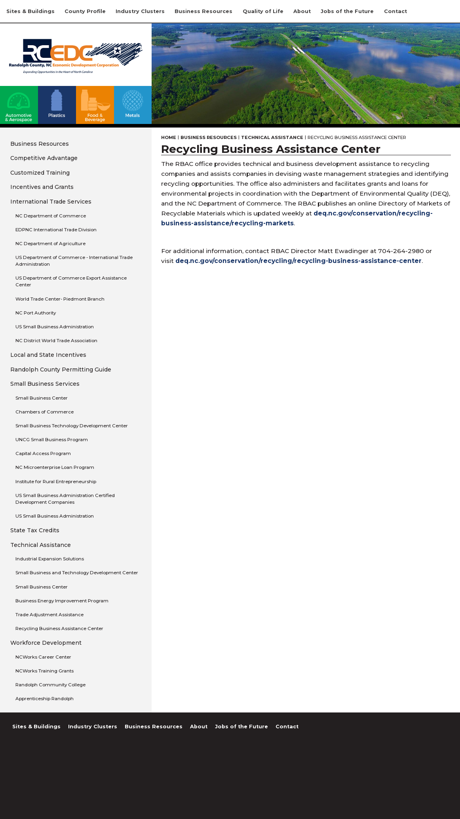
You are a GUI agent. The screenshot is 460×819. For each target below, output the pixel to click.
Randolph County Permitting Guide (60, 369)
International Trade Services (50, 201)
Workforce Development (46, 643)
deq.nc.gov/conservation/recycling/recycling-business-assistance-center (298, 261)
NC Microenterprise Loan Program (54, 467)
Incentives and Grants (42, 187)
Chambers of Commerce (44, 412)
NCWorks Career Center (43, 657)
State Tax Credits (34, 530)
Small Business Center (41, 398)
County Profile (85, 11)
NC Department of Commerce (50, 216)
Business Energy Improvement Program (61, 601)
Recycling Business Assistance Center (59, 628)
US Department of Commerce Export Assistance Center (71, 281)
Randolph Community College (50, 685)
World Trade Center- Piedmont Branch (60, 299)
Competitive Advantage (44, 158)
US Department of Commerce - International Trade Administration (74, 261)
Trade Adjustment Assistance (49, 614)
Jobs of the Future (347, 11)
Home (168, 137)
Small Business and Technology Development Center (76, 572)
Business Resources (203, 11)
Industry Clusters (140, 11)
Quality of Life (263, 11)
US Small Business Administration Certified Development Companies (65, 499)
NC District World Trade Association (56, 340)
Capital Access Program (43, 453)
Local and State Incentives (48, 355)
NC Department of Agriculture (50, 243)
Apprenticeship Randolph (44, 698)
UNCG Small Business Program (51, 439)
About (302, 11)
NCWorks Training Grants (44, 671)
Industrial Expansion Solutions (49, 559)
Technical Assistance (40, 545)
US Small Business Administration (54, 327)
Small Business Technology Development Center (71, 426)
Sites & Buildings (30, 11)
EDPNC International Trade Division (56, 229)
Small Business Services (45, 384)
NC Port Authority (35, 313)
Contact (395, 11)
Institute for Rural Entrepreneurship (55, 481)
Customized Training (40, 173)
